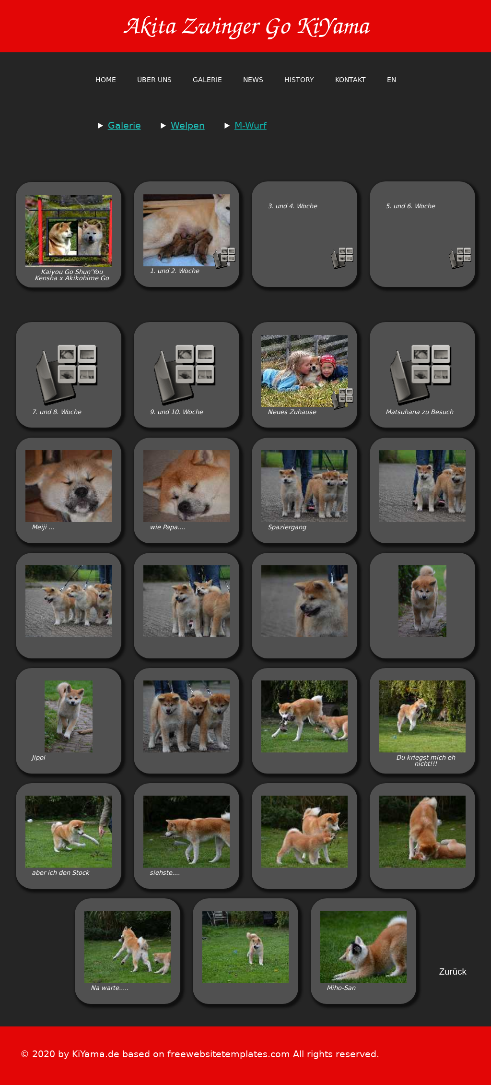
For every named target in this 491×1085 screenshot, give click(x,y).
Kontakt (350, 79)
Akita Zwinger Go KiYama (245, 26)
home (105, 79)
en (391, 79)
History (299, 79)
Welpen (188, 125)
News (253, 79)
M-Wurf (250, 125)
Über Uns (154, 79)
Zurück (453, 972)
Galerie (207, 79)
